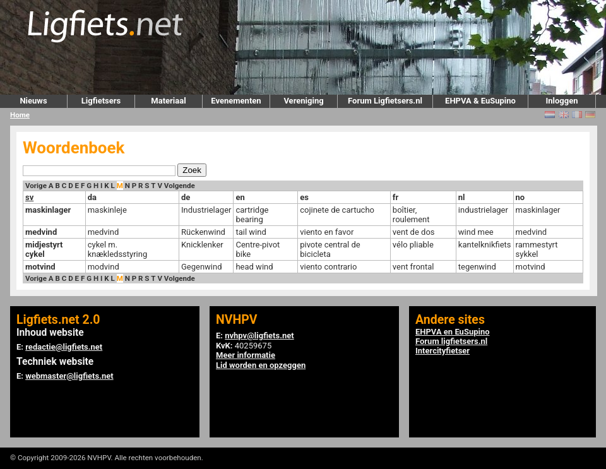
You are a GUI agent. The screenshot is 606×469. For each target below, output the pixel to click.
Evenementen (236, 100)
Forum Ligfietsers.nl (385, 100)
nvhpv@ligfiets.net (259, 335)
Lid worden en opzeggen (261, 365)
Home (20, 114)
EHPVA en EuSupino (452, 331)
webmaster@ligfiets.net (69, 376)
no (520, 197)
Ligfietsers (101, 100)
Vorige (36, 185)
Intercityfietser (442, 350)
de (185, 197)
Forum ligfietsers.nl (451, 341)
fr (395, 197)
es (304, 197)
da (92, 197)
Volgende (179, 185)
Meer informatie (245, 355)
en (239, 197)
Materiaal (168, 100)
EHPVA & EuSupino (480, 100)
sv (29, 197)
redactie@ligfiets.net (63, 347)
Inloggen (561, 100)
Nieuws (33, 100)
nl (461, 197)
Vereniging (303, 100)
